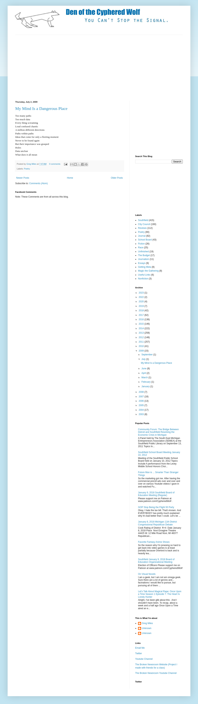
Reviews (142, 228)
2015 (142, 324)
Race (140, 247)
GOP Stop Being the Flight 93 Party (156, 507)
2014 (142, 328)
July (143, 359)
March (144, 377)
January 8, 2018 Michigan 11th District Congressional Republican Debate (157, 523)
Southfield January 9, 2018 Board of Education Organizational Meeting (156, 560)
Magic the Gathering (148, 270)
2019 (142, 306)
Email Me (140, 648)
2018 (142, 310)
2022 (142, 297)
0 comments (54, 164)
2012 (142, 337)
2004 (142, 410)
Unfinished (143, 251)
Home (70, 178)
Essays (141, 263)
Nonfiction (143, 278)
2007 (142, 396)
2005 (142, 405)
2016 (142, 319)
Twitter (138, 653)
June (144, 368)
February (146, 382)
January (145, 386)
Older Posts (117, 178)
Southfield (143, 220)
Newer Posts (22, 178)
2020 (142, 301)
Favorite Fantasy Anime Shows (153, 542)
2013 (142, 332)
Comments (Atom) (38, 183)
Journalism (143, 259)
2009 (142, 350)
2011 (142, 341)
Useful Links (144, 274)
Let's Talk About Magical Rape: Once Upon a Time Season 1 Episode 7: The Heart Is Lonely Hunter (159, 594)
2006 (142, 401)
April (144, 373)
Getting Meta (144, 267)
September (147, 354)
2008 (142, 392)
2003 (142, 414)
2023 (142, 292)
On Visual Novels (147, 574)
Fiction (141, 243)
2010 (142, 346)
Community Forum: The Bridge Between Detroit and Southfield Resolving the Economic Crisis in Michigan (158, 432)
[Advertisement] (56, 67)
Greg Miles (31, 164)
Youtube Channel (144, 659)
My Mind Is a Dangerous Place (156, 363)
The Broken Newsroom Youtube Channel (155, 673)
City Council (144, 224)
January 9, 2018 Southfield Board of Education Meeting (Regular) (156, 494)
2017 (142, 315)
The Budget (144, 255)
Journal (141, 236)
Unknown (146, 628)
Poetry (27, 169)
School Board (145, 239)
